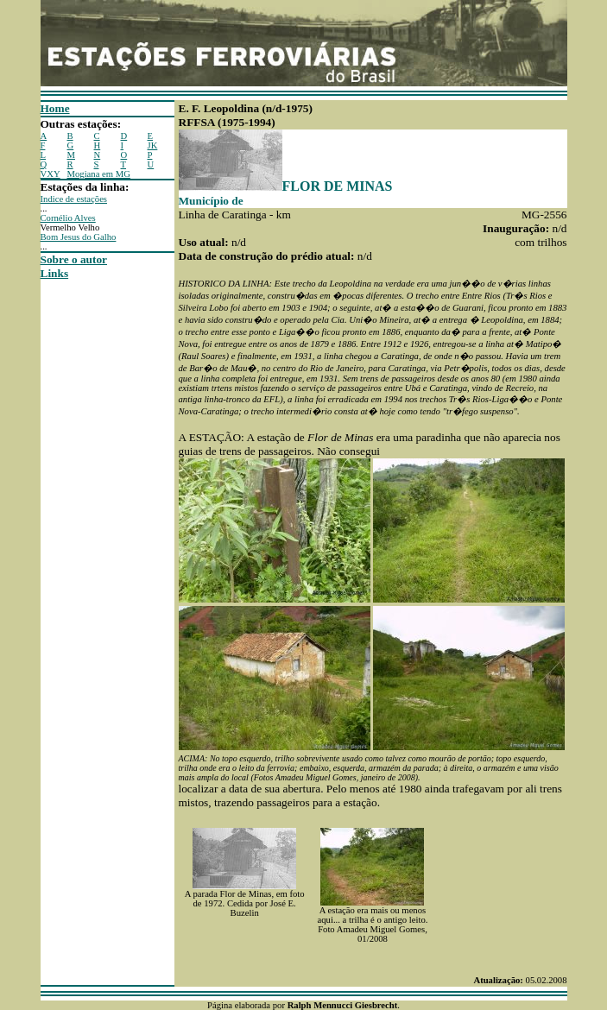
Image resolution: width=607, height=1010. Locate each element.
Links (55, 273)
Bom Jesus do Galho (79, 237)
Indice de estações (74, 199)
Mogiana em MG (98, 174)
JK (153, 145)
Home (55, 108)
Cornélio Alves (68, 218)
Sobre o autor (74, 259)
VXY (50, 174)
